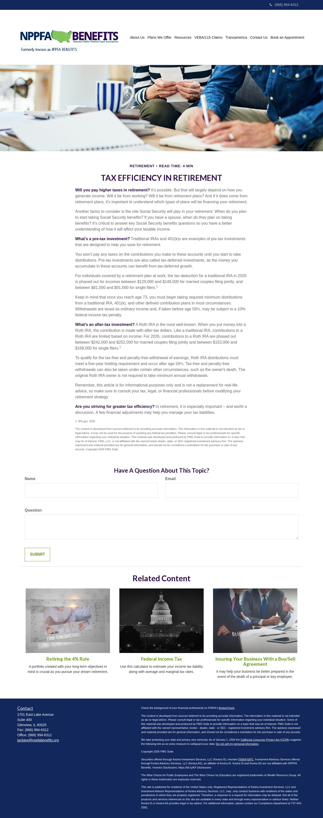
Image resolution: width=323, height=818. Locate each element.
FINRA (242, 759)
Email (170, 479)
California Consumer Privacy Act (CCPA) (265, 739)
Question (33, 510)
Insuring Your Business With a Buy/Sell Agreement (255, 661)
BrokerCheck (226, 707)
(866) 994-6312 (283, 5)
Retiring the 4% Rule (67, 659)
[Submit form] (37, 554)
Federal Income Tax (161, 659)
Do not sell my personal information (237, 743)
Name (30, 479)
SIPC (250, 759)
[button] (137, 37)
